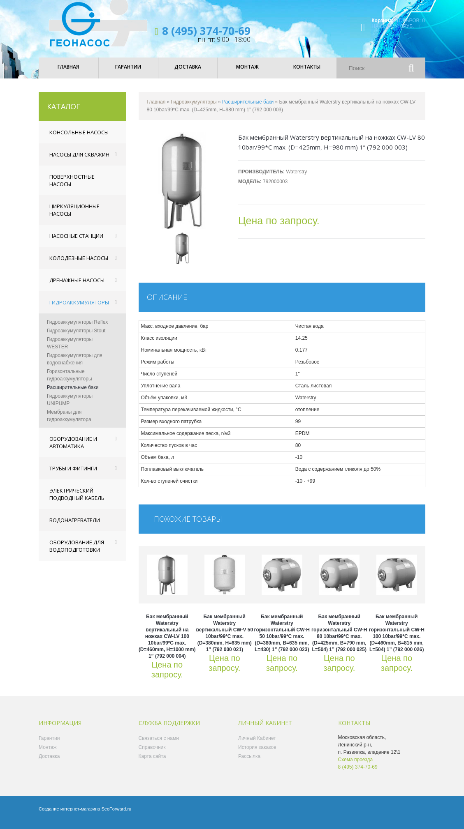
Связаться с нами (159, 744)
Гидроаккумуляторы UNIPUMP (70, 405)
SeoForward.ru (116, 814)
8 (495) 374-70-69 (206, 30)
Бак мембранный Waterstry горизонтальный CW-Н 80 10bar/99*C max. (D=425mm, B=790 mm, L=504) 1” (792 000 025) (339, 638)
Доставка (49, 762)
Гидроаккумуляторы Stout (76, 336)
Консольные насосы (79, 138)
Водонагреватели (74, 526)
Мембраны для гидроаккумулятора (69, 421)
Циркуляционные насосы (74, 215)
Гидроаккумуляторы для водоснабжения (74, 364)
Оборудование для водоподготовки (76, 551)
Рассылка (249, 762)
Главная (156, 108)
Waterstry (296, 177)
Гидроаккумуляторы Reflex (77, 328)
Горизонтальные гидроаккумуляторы (69, 380)
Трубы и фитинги (73, 474)
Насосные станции (76, 241)
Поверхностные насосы (72, 186)
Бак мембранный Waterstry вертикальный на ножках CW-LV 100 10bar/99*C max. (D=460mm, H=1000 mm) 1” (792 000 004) (167, 642)
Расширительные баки (72, 393)
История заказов (257, 753)
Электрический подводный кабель (76, 500)
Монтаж (48, 753)
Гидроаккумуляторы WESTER (70, 348)
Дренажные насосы (76, 286)
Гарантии (49, 744)
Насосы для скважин (79, 160)
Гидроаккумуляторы (79, 308)
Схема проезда (355, 765)
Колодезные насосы (78, 263)
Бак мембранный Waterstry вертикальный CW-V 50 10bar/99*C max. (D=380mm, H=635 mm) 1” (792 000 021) (224, 638)
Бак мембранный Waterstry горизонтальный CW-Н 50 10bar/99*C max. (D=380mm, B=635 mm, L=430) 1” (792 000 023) (282, 638)
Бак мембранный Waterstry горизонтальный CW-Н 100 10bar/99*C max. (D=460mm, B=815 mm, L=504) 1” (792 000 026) (397, 638)
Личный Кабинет (257, 744)
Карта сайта (152, 762)
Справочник (152, 753)
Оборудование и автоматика (73, 448)
